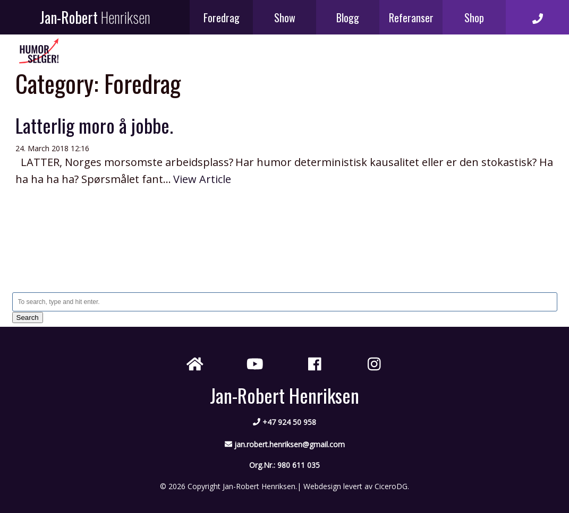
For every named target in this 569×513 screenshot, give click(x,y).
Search (27, 317)
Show (284, 17)
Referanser (411, 17)
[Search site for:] (284, 301)
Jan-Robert (95, 17)
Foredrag (221, 17)
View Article (202, 179)
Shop (474, 17)
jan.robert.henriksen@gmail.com (289, 444)
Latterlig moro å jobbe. (94, 125)
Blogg (347, 17)
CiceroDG (391, 486)
